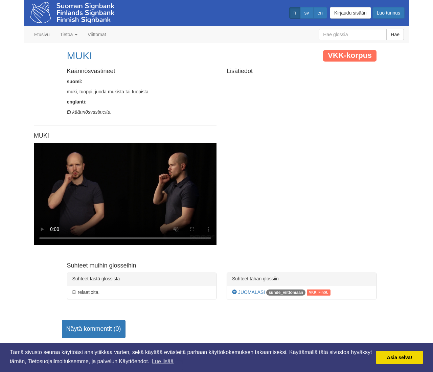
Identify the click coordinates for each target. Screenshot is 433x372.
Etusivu (42, 34)
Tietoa (68, 34)
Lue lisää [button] (163, 361)
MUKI (79, 55)
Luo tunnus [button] (388, 13)
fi (295, 13)
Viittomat (97, 34)
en (320, 13)
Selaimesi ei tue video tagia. (125, 194)
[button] (94, 329)
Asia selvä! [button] (399, 357)
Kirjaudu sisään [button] (350, 13)
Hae (395, 34)
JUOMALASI (248, 292)
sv (306, 13)
